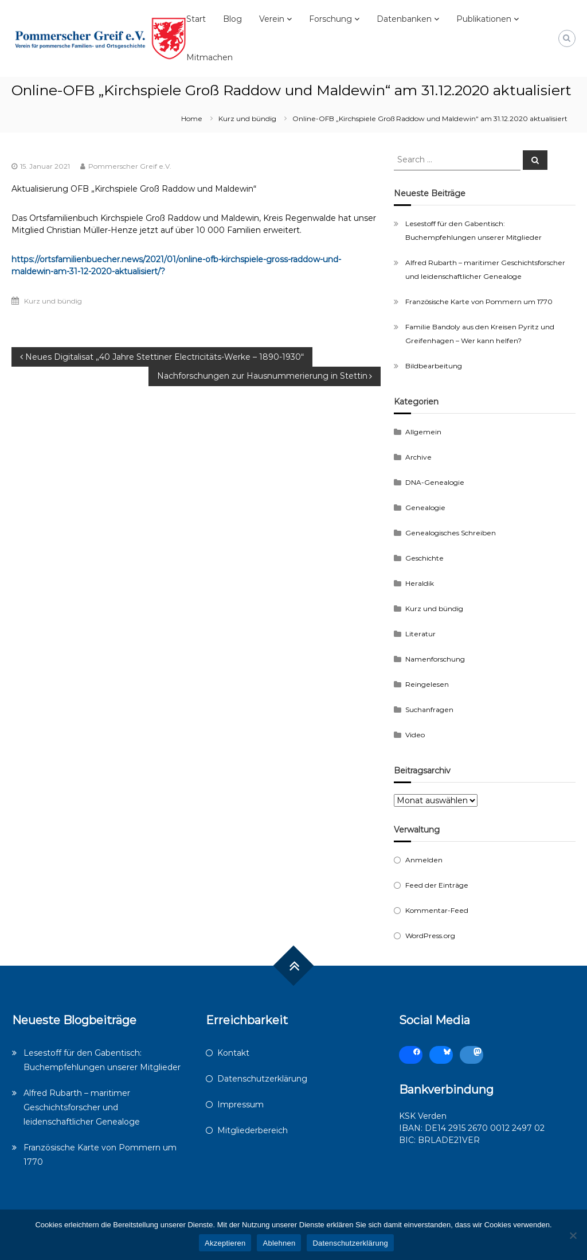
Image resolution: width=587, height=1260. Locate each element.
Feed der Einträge (436, 885)
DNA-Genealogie (434, 482)
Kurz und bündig (247, 118)
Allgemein (423, 431)
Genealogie (425, 507)
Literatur (420, 633)
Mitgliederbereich (252, 1130)
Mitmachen (209, 57)
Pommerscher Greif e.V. (129, 166)
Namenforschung (435, 659)
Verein (271, 19)
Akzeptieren (225, 1243)
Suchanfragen (429, 709)
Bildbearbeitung (433, 365)
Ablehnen (279, 1243)
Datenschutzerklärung (262, 1079)
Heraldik (419, 583)
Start (196, 19)
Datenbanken (404, 19)
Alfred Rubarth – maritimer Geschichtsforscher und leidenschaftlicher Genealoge (82, 1107)
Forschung (330, 19)
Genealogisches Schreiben (450, 532)
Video (415, 734)
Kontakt (233, 1053)
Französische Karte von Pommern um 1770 (479, 301)
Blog (232, 19)
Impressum (240, 1104)
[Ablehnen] (572, 1235)
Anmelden (424, 859)
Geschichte (424, 558)
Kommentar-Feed (436, 910)
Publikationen (483, 19)
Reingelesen (427, 684)
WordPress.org (430, 935)
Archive (418, 457)
